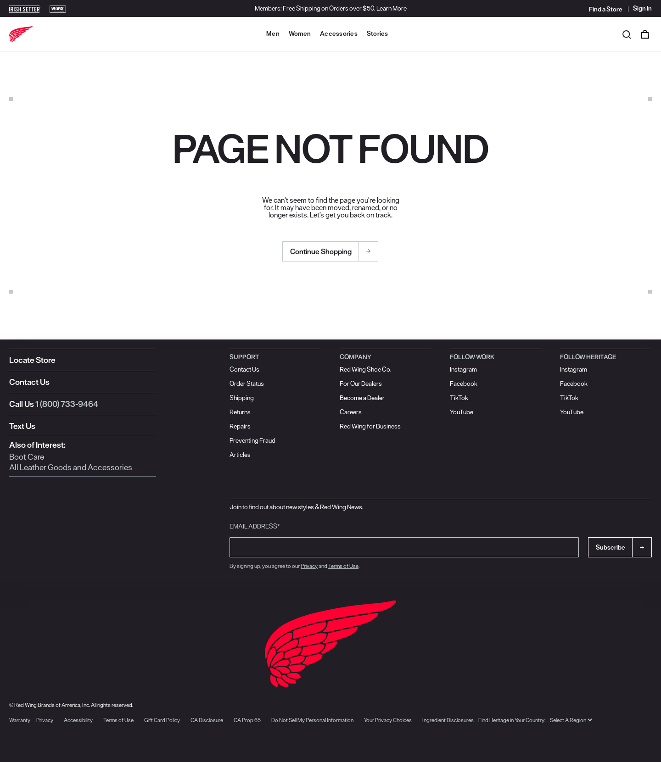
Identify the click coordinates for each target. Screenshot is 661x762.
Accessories (339, 33)
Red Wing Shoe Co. (366, 369)
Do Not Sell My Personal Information (312, 720)
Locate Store (32, 360)
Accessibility (78, 720)
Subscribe (610, 547)
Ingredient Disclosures (448, 720)
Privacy (309, 565)
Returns (240, 412)
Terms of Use (343, 565)
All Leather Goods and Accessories (70, 467)
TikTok (459, 398)
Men (273, 33)
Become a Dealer (362, 398)
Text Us (22, 426)
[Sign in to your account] (640, 8)
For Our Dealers (361, 383)
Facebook (463, 383)
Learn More (391, 8)
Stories (377, 33)
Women (300, 33)
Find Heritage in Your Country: (511, 720)
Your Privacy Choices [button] (388, 720)
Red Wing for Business (370, 426)
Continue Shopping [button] (321, 251)
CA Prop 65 (247, 720)
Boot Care (26, 456)
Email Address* (255, 526)
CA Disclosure (206, 720)
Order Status (247, 383)
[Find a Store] (606, 9)
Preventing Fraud (252, 440)
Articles (240, 455)
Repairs (240, 426)
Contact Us (29, 382)
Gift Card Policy (162, 720)
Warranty (19, 720)
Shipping (242, 398)
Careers (351, 412)
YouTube (461, 412)
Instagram (463, 369)
